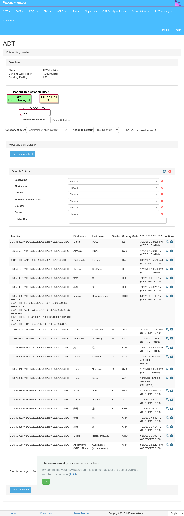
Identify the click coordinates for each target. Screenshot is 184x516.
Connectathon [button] (141, 11)
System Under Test (34, 119)
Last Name (21, 179)
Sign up (165, 30)
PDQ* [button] (33, 11)
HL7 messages (163, 11)
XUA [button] (75, 11)
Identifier (22, 219)
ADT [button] (6, 11)
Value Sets (8, 20)
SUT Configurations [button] (114, 11)
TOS (73, 474)
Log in (178, 30)
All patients (91, 11)
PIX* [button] (47, 11)
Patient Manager (14, 2)
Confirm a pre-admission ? (140, 130)
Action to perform (83, 130)
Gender (19, 192)
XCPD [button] (61, 11)
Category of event (15, 130)
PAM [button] (19, 11)
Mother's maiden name (28, 199)
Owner (18, 212)
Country (19, 206)
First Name (21, 186)
